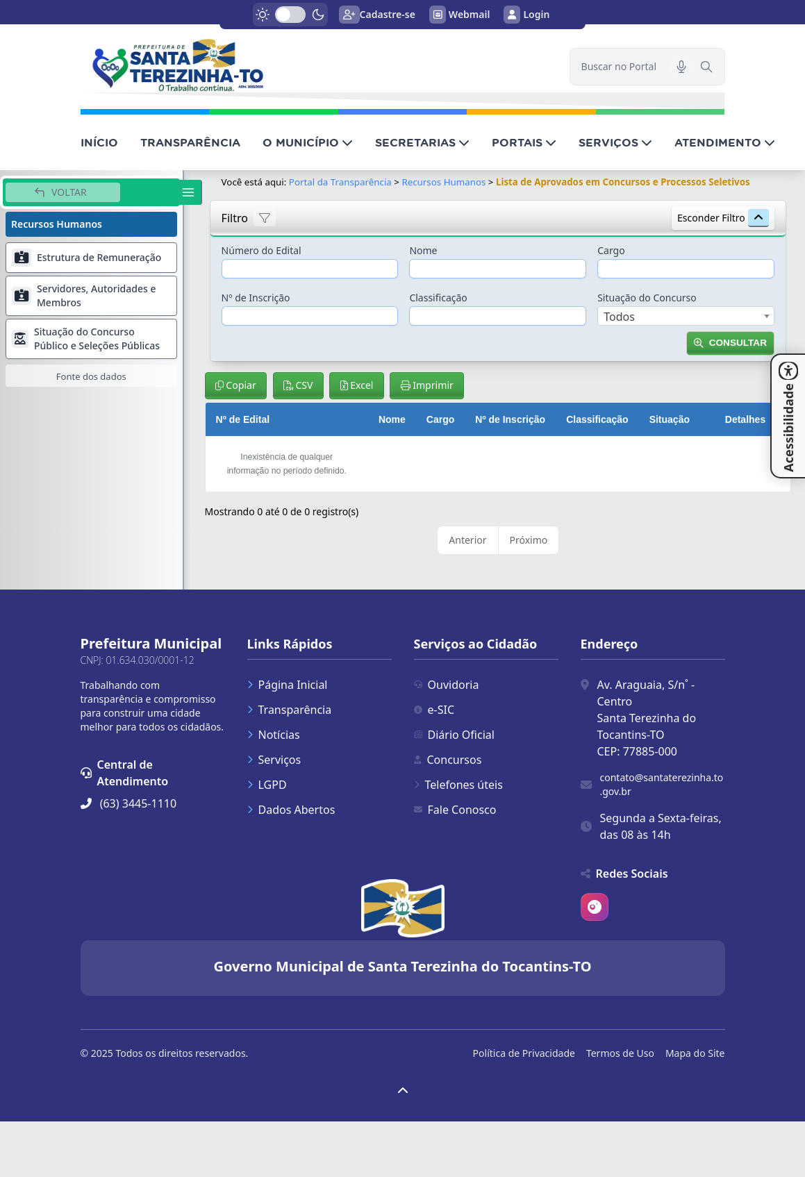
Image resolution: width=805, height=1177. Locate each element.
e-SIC (434, 709)
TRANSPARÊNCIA (190, 142)
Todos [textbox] (619, 316)
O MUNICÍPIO (308, 142)
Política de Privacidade (524, 1053)
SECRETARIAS (422, 142)
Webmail (459, 15)
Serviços (274, 759)
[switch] (290, 14)
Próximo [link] (529, 539)
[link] (316, 64)
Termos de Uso (620, 1053)
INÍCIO (99, 142)
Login (526, 15)
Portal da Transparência (340, 182)
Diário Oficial (454, 734)
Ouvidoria (446, 684)
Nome (423, 250)
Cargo (610, 250)
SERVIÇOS (615, 142)
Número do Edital (261, 250)
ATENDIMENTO (724, 142)
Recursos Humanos (443, 182)
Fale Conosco (455, 809)
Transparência (289, 709)
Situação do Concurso (647, 297)
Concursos (448, 759)
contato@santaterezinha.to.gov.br (662, 784)
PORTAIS (524, 142)
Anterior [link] (467, 539)
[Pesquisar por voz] (681, 66)
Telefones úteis (458, 784)
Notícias (273, 734)
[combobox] (685, 316)
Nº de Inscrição (256, 297)
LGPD (267, 784)
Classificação (438, 297)
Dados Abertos (291, 809)
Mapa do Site (695, 1053)
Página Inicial (287, 684)
